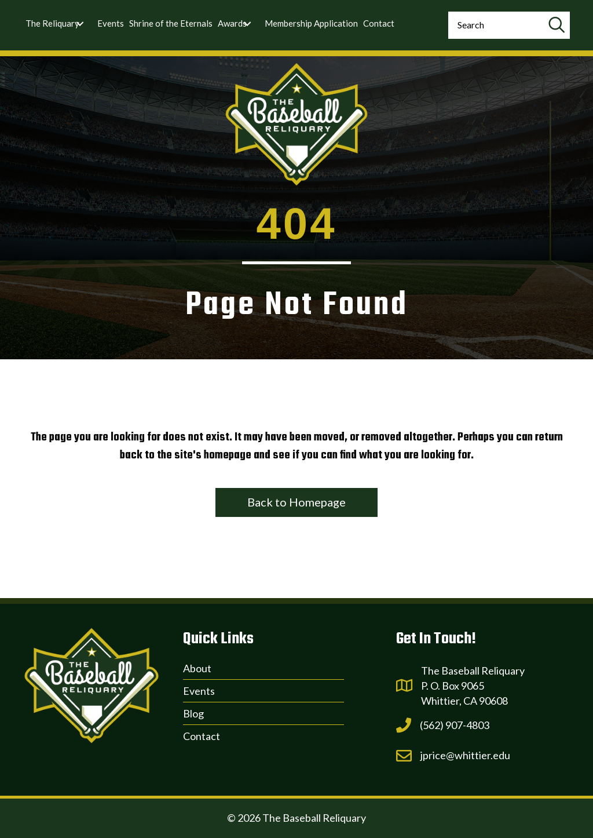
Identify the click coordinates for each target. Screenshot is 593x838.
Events (199, 690)
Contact (201, 736)
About (197, 668)
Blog (193, 713)
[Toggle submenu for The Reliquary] (80, 23)
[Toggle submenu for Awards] (247, 23)
